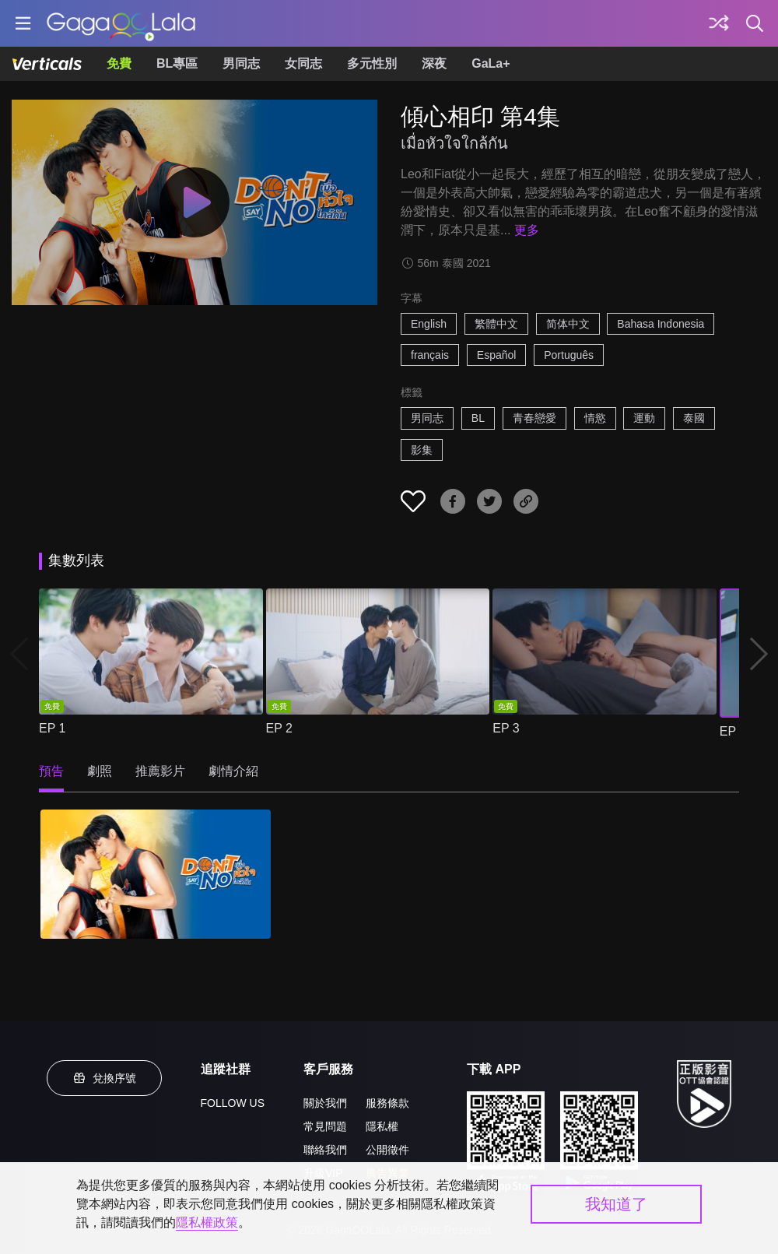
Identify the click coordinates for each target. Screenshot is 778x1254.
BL (478, 418)
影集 (422, 450)
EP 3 (505, 728)
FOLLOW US (233, 1103)
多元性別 (372, 63)
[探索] (719, 23)
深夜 (434, 63)
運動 (644, 418)
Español (497, 355)
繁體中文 (496, 324)
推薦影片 (160, 771)
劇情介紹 (233, 771)
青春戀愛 (534, 418)
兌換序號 (104, 1078)
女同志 (303, 63)
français (430, 355)
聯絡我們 (325, 1149)
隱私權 (382, 1126)
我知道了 (616, 1204)
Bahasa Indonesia (660, 324)
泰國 (694, 418)
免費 (119, 63)
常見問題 (325, 1126)
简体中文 (568, 324)
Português (569, 355)
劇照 (99, 771)
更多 (526, 230)
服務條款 (387, 1103)
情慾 (595, 418)
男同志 (241, 63)
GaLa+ (490, 63)
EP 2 (279, 728)
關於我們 (325, 1103)
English (429, 324)
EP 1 (52, 728)
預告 (51, 771)
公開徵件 (387, 1149)
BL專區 (177, 63)
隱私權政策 (207, 1222)
